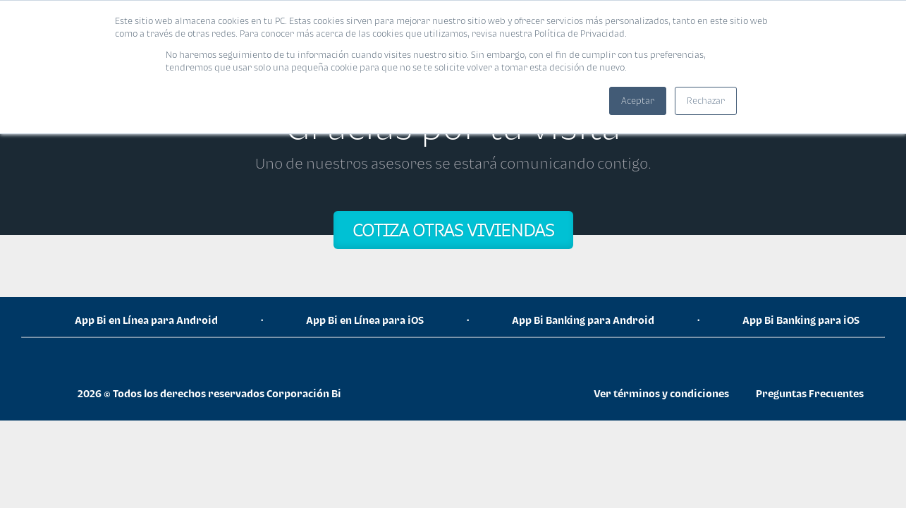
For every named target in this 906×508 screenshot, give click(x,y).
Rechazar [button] (706, 100)
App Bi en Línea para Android (146, 320)
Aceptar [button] (637, 100)
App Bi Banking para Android (583, 320)
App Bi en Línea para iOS (365, 320)
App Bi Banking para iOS (800, 320)
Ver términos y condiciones (661, 393)
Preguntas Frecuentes (810, 393)
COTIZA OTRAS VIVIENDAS (453, 229)
